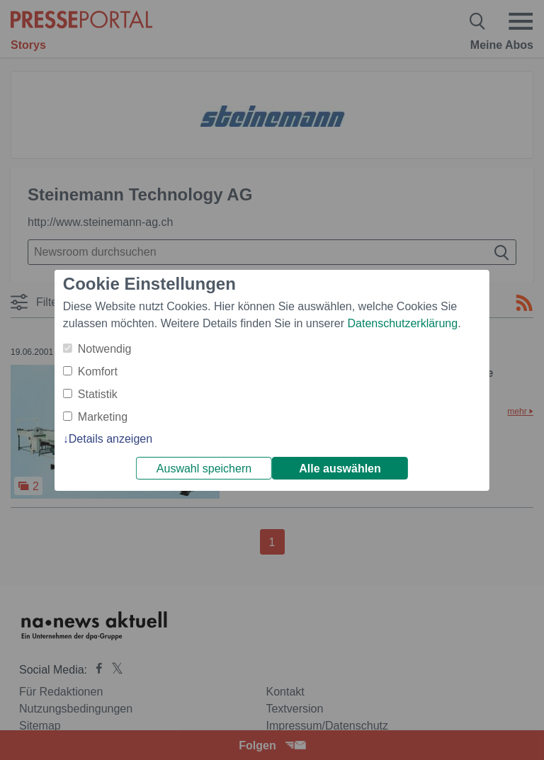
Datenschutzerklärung (402, 323)
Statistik (98, 394)
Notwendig (105, 349)
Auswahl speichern (204, 469)
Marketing (103, 417)
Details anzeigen (110, 439)
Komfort (98, 371)
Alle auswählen (340, 469)
